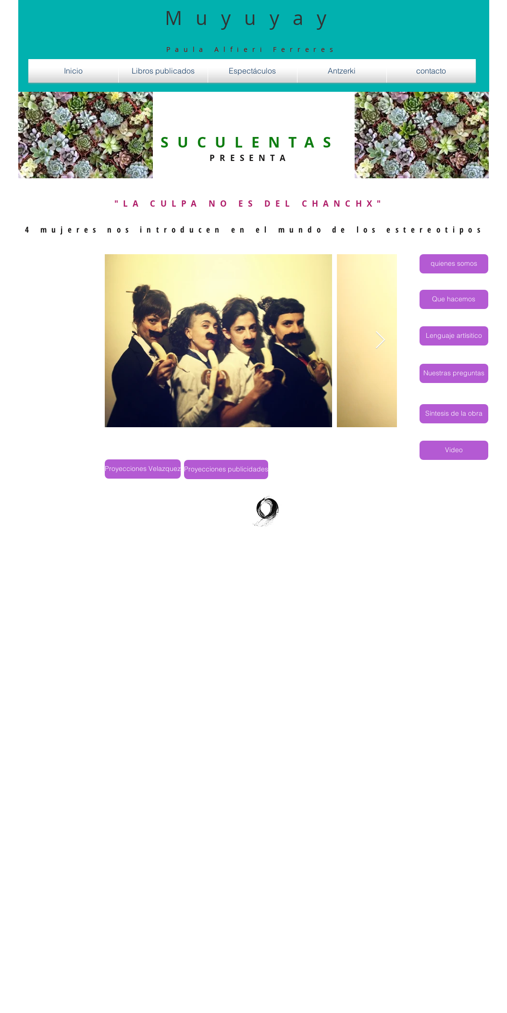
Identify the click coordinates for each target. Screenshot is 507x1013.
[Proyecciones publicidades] (226, 469)
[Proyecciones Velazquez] (143, 469)
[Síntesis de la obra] (454, 413)
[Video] (454, 450)
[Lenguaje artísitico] (454, 336)
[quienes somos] (454, 263)
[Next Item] (380, 340)
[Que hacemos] (454, 299)
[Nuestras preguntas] (454, 373)
